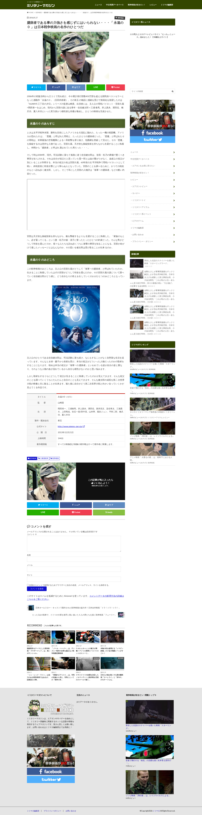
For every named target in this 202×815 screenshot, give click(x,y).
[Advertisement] (152, 63)
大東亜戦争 (44, 458)
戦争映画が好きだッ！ (136, 5)
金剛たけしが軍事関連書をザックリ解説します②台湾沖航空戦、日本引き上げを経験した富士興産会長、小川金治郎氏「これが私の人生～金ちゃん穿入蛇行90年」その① (152, 328)
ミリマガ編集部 (167, 5)
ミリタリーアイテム (140, 207)
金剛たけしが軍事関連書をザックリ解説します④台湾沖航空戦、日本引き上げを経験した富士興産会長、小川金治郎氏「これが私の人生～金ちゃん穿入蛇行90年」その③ (152, 296)
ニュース (98, 5)
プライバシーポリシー (52, 811)
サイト (30, 575)
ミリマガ (156, 811)
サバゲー (136, 193)
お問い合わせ (138, 234)
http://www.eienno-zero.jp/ (70, 426)
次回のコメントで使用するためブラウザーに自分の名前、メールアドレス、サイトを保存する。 (69, 585)
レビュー (153, 5)
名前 (29, 555)
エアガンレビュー (139, 186)
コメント (32, 534)
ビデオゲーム (138, 221)
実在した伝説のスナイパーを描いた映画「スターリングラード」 (152, 263)
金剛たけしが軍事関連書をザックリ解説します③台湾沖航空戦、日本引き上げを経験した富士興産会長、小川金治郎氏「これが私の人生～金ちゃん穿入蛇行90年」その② (152, 312)
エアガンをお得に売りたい (143, 166)
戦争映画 (33, 458)
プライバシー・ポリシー (142, 241)
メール (30, 565)
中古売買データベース (115, 5)
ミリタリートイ (139, 200)
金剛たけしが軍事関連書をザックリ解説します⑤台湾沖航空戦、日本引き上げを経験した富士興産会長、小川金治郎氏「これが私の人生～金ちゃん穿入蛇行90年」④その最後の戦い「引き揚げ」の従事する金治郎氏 (152, 278)
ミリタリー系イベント (141, 214)
